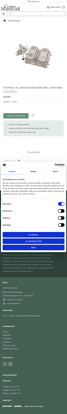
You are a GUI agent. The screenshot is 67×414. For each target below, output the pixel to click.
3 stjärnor (10, 160)
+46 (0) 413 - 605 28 (14, 299)
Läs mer (6, 96)
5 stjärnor (14, 160)
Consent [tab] (11, 171)
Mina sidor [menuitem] (55, 7)
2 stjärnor (8, 160)
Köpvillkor (7, 342)
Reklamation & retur (11, 349)
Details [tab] (33, 171)
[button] (3, 15)
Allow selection (33, 241)
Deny (33, 248)
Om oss (6, 331)
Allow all (34, 235)
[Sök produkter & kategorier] (34, 14)
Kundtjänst (7, 338)
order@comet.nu (13, 303)
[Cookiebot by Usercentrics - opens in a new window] (54, 165)
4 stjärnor (12, 160)
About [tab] (55, 171)
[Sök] (63, 14)
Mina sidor (7, 335)
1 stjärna (6, 160)
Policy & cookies (9, 345)
